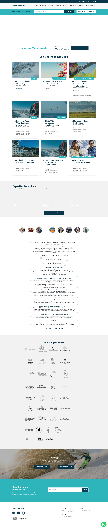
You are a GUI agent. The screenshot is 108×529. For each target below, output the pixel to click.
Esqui (44, 5)
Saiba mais (79, 48)
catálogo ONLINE (66, 466)
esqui (35, 512)
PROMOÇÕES (81, 5)
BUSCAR (69, 11)
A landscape (52, 509)
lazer (36, 515)
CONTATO (92, 5)
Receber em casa (42, 466)
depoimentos (52, 512)
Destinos (37, 509)
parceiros (51, 521)
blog (87, 5)
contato (51, 515)
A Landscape (64, 5)
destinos (38, 5)
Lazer (48, 5)
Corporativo (72, 5)
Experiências (55, 5)
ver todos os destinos (86, 11)
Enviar (85, 489)
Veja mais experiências (54, 213)
